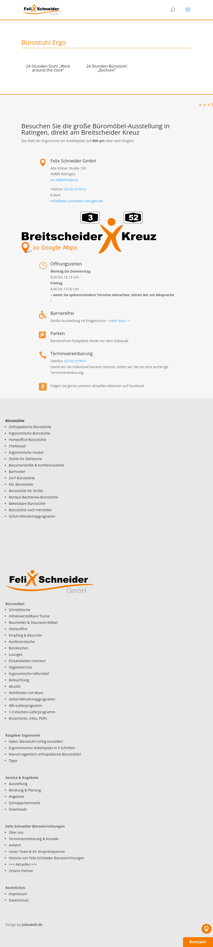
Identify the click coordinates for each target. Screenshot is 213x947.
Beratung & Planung (25, 790)
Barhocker (17, 471)
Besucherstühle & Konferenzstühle (36, 465)
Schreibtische (19, 609)
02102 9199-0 (75, 189)
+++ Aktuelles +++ (23, 864)
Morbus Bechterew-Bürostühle (33, 497)
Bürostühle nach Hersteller (30, 510)
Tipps (13, 760)
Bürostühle (15, 420)
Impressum (18, 893)
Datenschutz (19, 900)
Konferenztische (22, 641)
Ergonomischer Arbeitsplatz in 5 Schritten (42, 747)
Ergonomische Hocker (26, 452)
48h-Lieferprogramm (25, 705)
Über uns (16, 832)
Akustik (14, 686)
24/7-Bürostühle (22, 478)
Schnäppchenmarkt (24, 803)
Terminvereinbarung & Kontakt (34, 838)
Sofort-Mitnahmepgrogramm (32, 516)
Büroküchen (18, 648)
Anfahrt (15, 845)
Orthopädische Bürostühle (30, 426)
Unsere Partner (21, 870)
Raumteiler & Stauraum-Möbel (33, 622)
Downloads (18, 809)
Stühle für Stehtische (25, 458)
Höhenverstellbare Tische (29, 616)
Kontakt (198, 942)
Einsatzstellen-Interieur (27, 660)
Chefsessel (17, 446)
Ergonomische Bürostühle (29, 433)
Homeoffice (18, 628)
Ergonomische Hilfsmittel (29, 673)
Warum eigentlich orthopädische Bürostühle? (45, 754)
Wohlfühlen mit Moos (26, 692)
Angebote (16, 796)
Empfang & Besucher (26, 635)
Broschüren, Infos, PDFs (28, 718)
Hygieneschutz (20, 667)
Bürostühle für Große (26, 490)
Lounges (15, 654)
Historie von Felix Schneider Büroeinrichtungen (46, 858)
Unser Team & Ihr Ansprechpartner (37, 851)
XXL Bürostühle (21, 484)
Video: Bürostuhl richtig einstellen (36, 741)
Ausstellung (18, 783)
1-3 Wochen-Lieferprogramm (32, 712)
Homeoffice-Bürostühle (27, 439)
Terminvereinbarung (71, 353)
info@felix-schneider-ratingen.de (76, 201)
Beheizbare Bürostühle (27, 503)
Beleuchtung (19, 680)
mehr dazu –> (119, 320)
